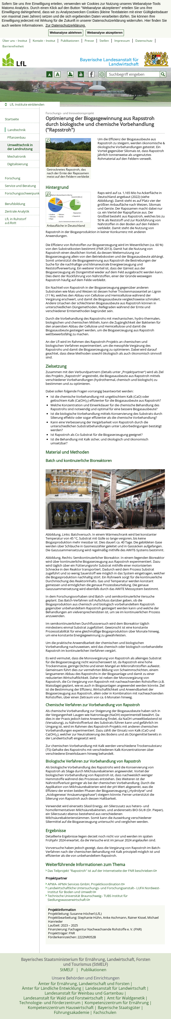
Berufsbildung (15, 204)
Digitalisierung (17, 164)
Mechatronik (16, 156)
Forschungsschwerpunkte (22, 193)
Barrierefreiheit (13, 46)
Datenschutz (143, 41)
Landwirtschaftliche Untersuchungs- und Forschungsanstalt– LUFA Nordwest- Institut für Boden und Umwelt (104, 890)
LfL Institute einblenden (27, 104)
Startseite (12, 119)
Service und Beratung (20, 185)
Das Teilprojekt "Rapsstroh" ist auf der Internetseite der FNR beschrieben (102, 870)
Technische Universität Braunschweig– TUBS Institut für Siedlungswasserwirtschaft (88, 898)
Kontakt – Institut (44, 41)
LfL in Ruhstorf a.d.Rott (15, 221)
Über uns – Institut (14, 41)
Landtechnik (15, 129)
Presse (89, 41)
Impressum (122, 41)
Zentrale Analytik (17, 211)
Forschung (12, 178)
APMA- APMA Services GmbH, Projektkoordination (86, 884)
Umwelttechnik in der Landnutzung (20, 147)
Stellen (104, 41)
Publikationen (70, 41)
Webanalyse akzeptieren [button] (104, 32)
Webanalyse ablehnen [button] (66, 32)
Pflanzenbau (16, 137)
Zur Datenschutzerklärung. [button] (65, 25)
